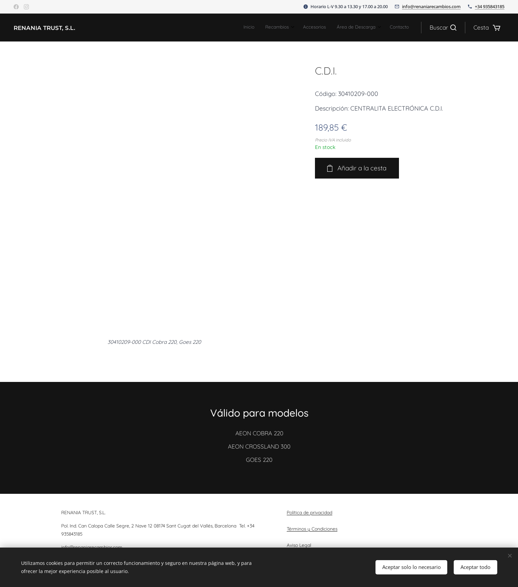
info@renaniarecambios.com (431, 6)
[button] (443, 27)
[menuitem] (360, 27)
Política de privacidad (309, 512)
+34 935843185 (489, 6)
